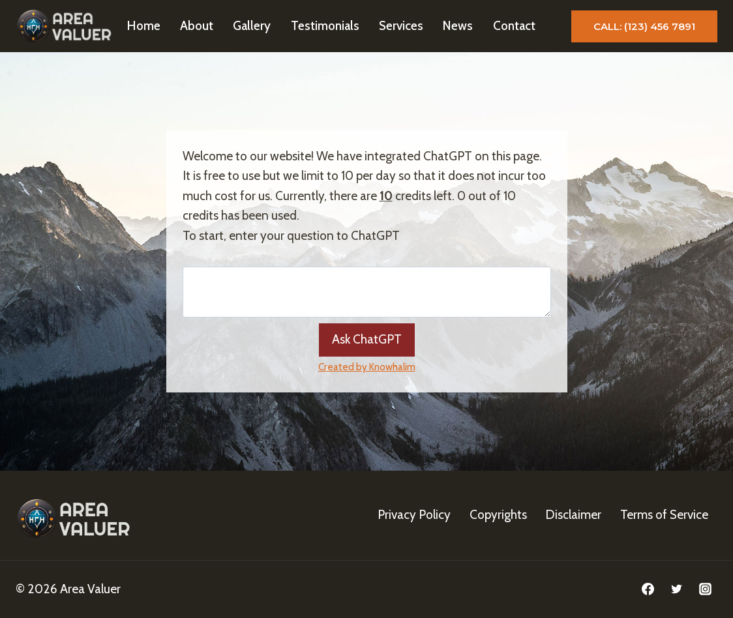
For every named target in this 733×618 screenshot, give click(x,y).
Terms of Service (664, 514)
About (196, 25)
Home (143, 25)
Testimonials (325, 25)
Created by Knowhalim (366, 366)
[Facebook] (648, 589)
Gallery (252, 25)
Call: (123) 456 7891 (644, 26)
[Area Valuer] (66, 26)
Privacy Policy (414, 514)
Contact (514, 25)
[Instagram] (705, 589)
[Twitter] (676, 589)
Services (401, 25)
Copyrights (498, 514)
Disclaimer (573, 514)
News (458, 25)
